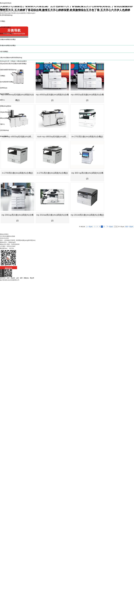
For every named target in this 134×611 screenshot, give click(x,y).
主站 (8, 278)
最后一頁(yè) (129, 226)
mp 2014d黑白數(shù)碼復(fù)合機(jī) (87, 215)
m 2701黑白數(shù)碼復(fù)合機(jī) (52, 173)
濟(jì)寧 (32, 278)
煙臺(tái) (26, 278)
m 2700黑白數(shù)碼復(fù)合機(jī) (17, 173)
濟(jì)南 (13, 278)
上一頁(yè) (89, 226)
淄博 (21, 278)
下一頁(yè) (110, 226)
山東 (17, 278)
